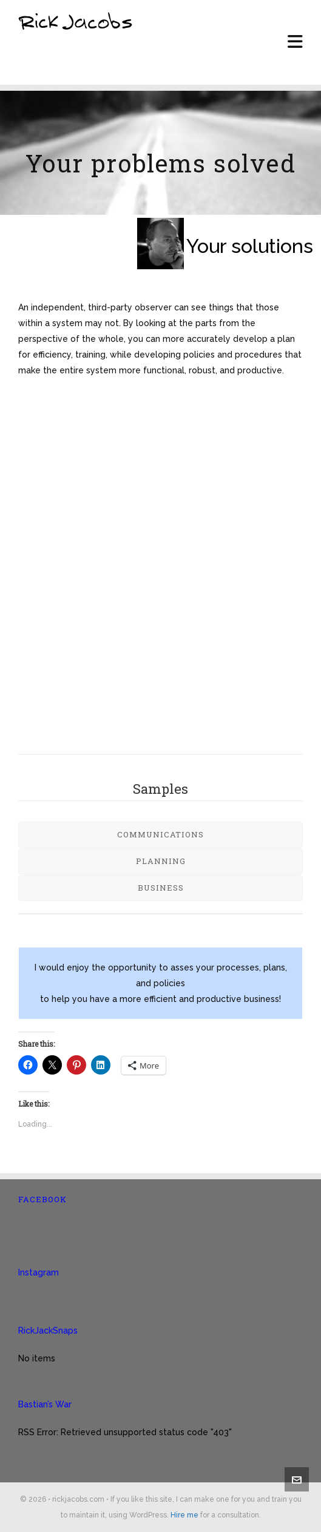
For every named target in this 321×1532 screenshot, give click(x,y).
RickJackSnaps (48, 1330)
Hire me (184, 1515)
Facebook (42, 1199)
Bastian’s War (45, 1404)
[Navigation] (295, 42)
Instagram (38, 1272)
